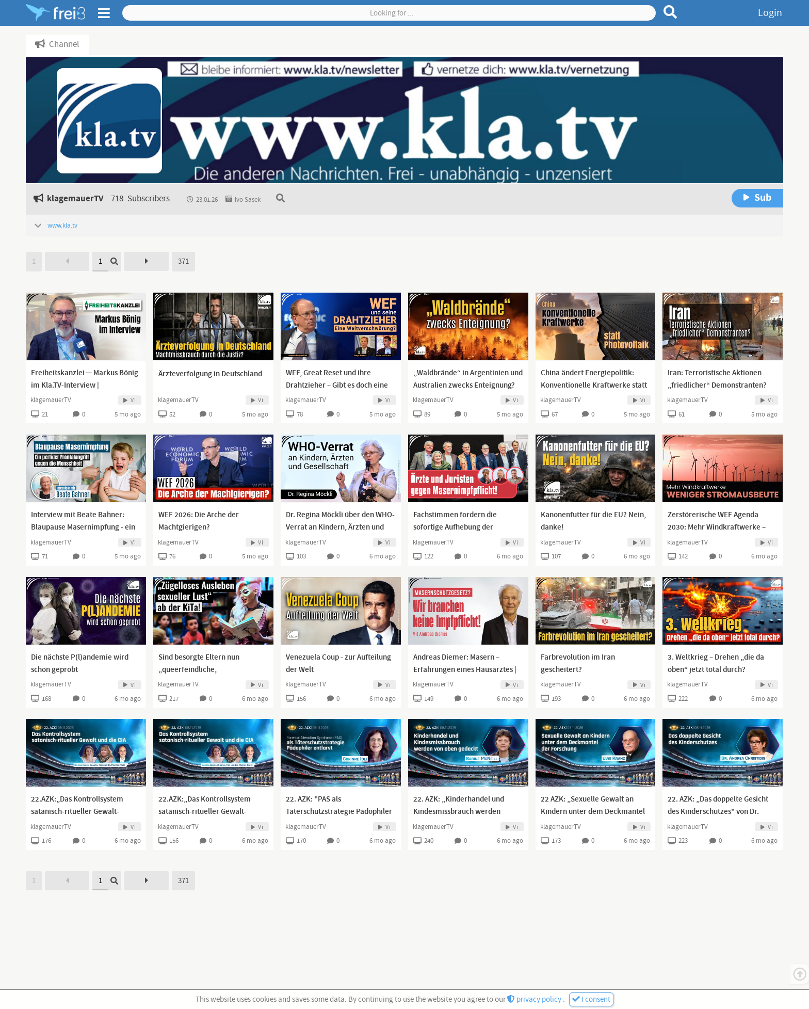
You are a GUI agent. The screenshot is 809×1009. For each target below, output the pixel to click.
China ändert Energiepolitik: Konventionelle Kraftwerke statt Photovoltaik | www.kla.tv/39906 (595, 385)
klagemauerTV (50, 400)
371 (183, 261)
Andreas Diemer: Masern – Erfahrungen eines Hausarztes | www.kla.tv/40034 (464, 669)
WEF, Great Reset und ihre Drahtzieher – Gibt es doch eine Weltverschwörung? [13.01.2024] (340, 385)
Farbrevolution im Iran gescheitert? (578, 663)
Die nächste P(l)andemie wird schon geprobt (79, 663)
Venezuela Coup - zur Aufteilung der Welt (338, 663)
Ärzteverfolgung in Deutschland (210, 374)
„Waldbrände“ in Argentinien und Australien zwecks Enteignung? (468, 379)
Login (770, 13)
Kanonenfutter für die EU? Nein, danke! (593, 521)
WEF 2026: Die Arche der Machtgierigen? (198, 521)
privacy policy (535, 999)
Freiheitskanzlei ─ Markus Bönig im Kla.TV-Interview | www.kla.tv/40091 (84, 385)
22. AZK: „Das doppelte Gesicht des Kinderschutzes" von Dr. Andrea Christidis (718, 811)
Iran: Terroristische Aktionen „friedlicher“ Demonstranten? (717, 379)
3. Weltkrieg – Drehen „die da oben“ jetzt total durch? (716, 663)
